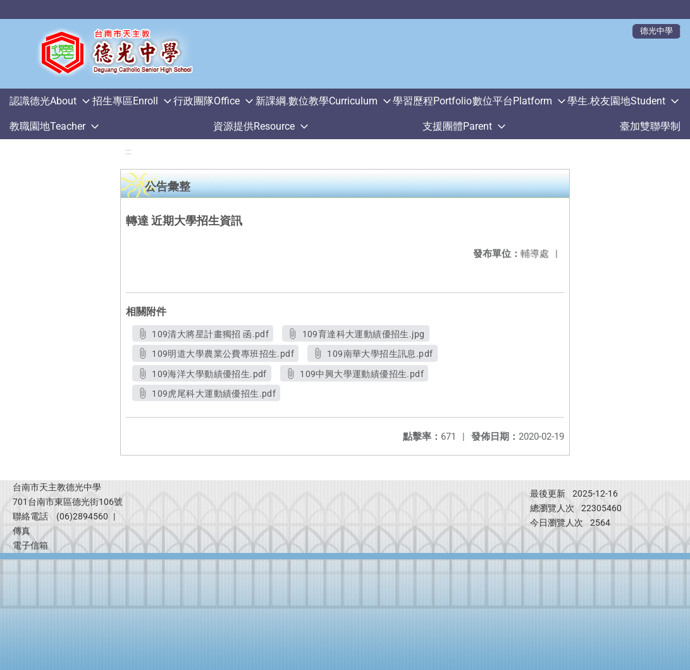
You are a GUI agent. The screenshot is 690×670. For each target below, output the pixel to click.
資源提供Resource (254, 126)
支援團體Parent (457, 126)
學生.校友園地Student (616, 101)
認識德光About (43, 101)
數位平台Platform (512, 101)
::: (128, 151)
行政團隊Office (206, 101)
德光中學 (656, 30)
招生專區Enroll (125, 101)
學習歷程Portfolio (432, 101)
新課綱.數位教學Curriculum (317, 101)
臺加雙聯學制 (650, 126)
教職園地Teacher (47, 126)
